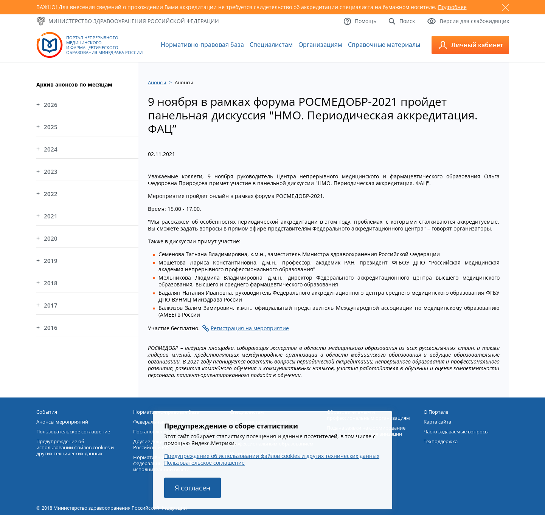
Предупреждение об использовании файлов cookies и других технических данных (271, 455)
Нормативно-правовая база (202, 44)
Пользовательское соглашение (204, 462)
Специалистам (271, 44)
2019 (50, 260)
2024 (50, 149)
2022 (50, 194)
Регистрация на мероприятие (250, 328)
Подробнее (452, 7)
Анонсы (157, 82)
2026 (50, 104)
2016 (50, 327)
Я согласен (192, 487)
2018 (50, 283)
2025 (50, 127)
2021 (50, 216)
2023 (50, 171)
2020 (50, 238)
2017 (50, 305)
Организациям (320, 44)
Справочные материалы (384, 44)
